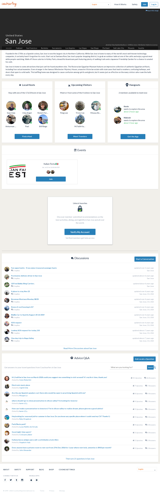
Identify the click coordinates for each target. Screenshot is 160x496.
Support (30, 469)
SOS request (16, 323)
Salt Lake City (118, 48)
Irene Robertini (25, 380)
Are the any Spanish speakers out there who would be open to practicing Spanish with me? (49, 393)
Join (144, 4)
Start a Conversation (145, 259)
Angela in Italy (24, 442)
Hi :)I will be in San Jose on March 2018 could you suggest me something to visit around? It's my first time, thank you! (59, 377)
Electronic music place (21, 385)
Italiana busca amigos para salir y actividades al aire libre (35, 440)
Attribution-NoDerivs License (148, 45)
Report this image (152, 10)
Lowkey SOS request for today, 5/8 (25, 330)
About (6, 469)
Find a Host (27, 136)
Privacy (51, 491)
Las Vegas (83, 48)
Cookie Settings (67, 469)
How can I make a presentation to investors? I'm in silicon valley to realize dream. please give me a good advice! (57, 408)
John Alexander (25, 450)
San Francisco (31, 48)
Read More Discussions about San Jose (80, 348)
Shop (51, 469)
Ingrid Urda (23, 388)
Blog (41, 469)
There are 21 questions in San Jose (80, 458)
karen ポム (23, 403)
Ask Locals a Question (144, 359)
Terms (42, 491)
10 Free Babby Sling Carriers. (22, 283)
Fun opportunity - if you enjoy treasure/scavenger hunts (34, 268)
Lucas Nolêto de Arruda (28, 427)
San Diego (95, 48)
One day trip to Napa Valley (22, 338)
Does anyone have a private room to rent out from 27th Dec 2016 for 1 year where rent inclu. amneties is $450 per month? (61, 448)
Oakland (19, 48)
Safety (134, 4)
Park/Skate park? (19, 424)
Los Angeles (70, 48)
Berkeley (44, 48)
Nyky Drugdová (25, 419)
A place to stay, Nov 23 (20, 291)
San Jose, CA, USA (147, 294)
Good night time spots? (21, 432)
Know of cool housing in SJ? (22, 307)
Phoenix (131, 48)
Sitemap (62, 491)
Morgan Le (23, 395)
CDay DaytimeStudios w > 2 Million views (124, 45)
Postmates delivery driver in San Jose (26, 276)
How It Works (120, 4)
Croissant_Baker (25, 435)
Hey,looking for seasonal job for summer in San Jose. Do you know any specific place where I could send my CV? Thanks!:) (61, 416)
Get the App (133, 136)
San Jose (150, 270)
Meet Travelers (80, 136)
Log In (154, 4)
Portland (106, 48)
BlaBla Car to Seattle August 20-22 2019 (27, 315)
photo (107, 45)
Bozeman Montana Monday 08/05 (25, 299)
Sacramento (57, 48)
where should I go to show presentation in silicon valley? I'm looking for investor (45, 401)
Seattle (141, 48)
